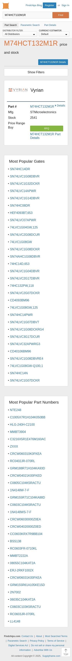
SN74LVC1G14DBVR (25, 198)
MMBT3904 (18, 432)
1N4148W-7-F (19, 490)
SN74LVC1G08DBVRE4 (26, 358)
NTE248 (15, 410)
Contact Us (27, 636)
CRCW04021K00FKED (26, 475)
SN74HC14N (19, 373)
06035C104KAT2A (22, 599)
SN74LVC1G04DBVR (25, 271)
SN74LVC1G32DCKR (25, 183)
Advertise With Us (43, 650)
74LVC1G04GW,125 (24, 227)
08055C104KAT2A (22, 563)
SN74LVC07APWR (23, 220)
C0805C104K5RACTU (25, 483)
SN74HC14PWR (21, 314)
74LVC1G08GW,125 (24, 307)
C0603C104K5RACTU (25, 504)
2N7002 (15, 592)
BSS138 (15, 541)
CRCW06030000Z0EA (25, 519)
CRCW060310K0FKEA (26, 453)
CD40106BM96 (20, 351)
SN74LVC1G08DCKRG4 (27, 329)
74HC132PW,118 (22, 285)
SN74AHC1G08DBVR (25, 256)
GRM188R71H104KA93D (27, 468)
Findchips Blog (34, 5)
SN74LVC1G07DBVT (24, 322)
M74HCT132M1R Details (53, 62)
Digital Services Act (18, 645)
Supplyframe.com (51, 656)
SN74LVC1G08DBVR (25, 176)
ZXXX (14, 446)
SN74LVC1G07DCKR (25, 380)
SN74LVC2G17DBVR (25, 278)
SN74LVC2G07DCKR (25, 293)
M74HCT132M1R (42, 106)
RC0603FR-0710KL (23, 548)
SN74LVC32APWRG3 (25, 344)
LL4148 (15, 621)
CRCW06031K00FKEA (26, 577)
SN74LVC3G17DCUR (25, 336)
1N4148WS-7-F (20, 512)
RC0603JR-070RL (22, 614)
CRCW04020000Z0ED (25, 526)
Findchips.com (6, 6)
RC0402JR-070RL (22, 461)
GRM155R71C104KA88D (27, 497)
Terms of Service (55, 641)
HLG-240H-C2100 (22, 424)
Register (49, 5)
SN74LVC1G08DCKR (25, 249)
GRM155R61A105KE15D (27, 585)
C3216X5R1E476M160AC (28, 439)
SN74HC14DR (20, 169)
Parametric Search (17, 641)
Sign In (65, 5)
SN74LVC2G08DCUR (25, 234)
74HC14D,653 (19, 263)
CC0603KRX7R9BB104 (26, 534)
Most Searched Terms (56, 636)
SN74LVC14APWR (23, 191)
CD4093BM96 (19, 300)
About (39, 636)
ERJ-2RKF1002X (22, 570)
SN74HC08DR (20, 205)
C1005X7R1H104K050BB (27, 417)
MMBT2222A (19, 555)
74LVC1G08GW (21, 242)
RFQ (46, 128)
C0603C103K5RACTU (25, 606)
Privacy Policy (37, 641)
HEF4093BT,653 (21, 212)
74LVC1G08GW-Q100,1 (26, 366)
